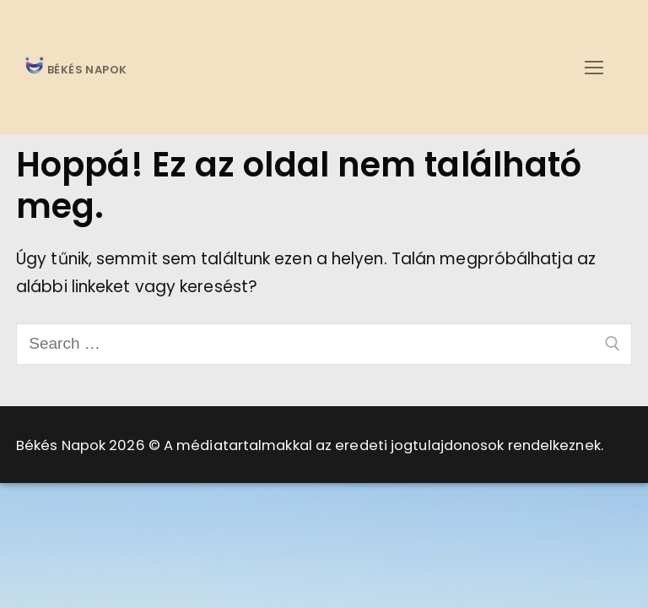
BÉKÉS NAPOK (86, 70)
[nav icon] (594, 67)
